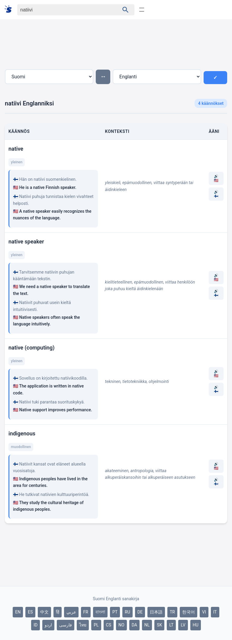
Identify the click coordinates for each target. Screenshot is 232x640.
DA (134, 625)
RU (127, 612)
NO (121, 625)
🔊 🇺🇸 (216, 178)
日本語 (156, 612)
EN (18, 612)
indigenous (21, 433)
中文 (44, 612)
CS (108, 625)
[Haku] (63, 9)
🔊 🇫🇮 (216, 194)
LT (171, 625)
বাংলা (100, 612)
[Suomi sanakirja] (10, 9)
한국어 (188, 612)
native (15, 149)
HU (195, 625)
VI (204, 612)
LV (183, 625)
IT (215, 612)
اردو (48, 625)
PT (115, 612)
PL (96, 625)
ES (30, 612)
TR (172, 612)
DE (140, 612)
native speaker (26, 241)
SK (159, 625)
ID (35, 625)
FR (85, 612)
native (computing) (31, 347)
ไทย (82, 625)
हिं (57, 612)
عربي (71, 612)
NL (147, 625)
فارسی (65, 625)
